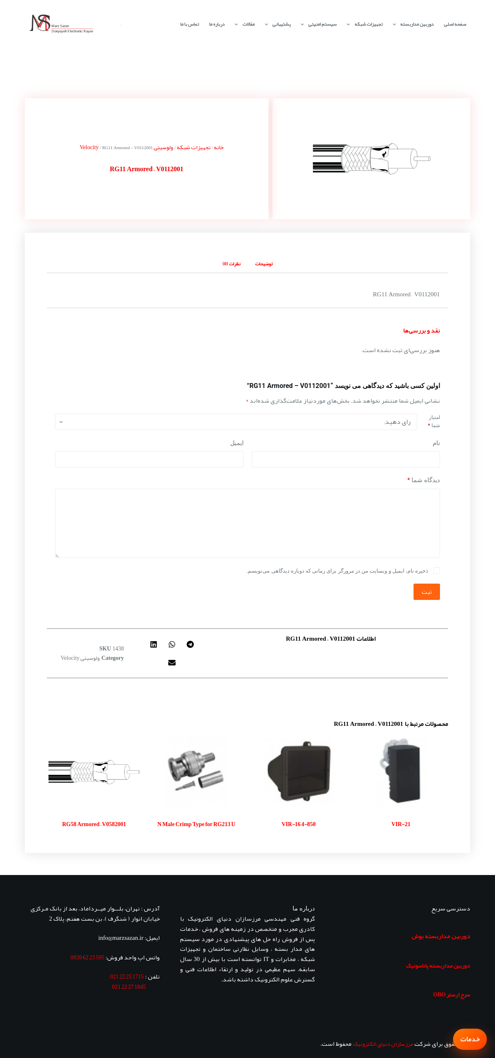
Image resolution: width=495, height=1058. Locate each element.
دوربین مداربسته (411, 24)
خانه (219, 147)
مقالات (242, 24)
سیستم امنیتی (317, 24)
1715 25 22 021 (127, 976)
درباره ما (216, 24)
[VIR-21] (401, 772)
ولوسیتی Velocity (80, 657)
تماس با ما (189, 24)
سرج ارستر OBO (451, 994)
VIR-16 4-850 (299, 824)
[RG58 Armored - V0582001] (94, 772)
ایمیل (237, 443)
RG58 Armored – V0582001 (94, 824)
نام (436, 443)
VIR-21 (401, 824)
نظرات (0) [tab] (231, 264)
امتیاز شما (434, 421)
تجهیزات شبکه (362, 24)
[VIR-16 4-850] (299, 772)
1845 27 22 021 (129, 986)
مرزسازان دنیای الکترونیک (383, 1043)
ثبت (427, 592)
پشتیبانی (276, 24)
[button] (190, 644)
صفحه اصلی (455, 24)
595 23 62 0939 (87, 957)
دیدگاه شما (423, 480)
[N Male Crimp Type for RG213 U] (196, 772)
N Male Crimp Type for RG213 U (196, 824)
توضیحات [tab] (264, 264)
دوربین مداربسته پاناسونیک (438, 965)
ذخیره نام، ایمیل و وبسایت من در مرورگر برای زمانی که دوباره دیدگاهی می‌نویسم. (337, 571)
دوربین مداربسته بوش (440, 936)
